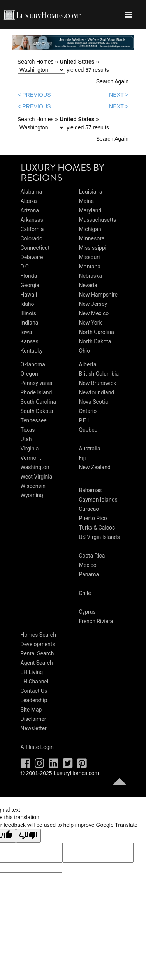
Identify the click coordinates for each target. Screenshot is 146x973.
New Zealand (95, 467)
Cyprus (87, 612)
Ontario (88, 411)
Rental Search (37, 653)
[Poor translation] (28, 836)
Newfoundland (96, 392)
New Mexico (94, 313)
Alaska (29, 201)
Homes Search (38, 635)
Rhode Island (36, 392)
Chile (85, 593)
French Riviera (96, 621)
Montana (89, 266)
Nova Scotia (93, 402)
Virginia (30, 448)
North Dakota (95, 341)
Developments (38, 644)
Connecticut (35, 248)
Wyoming (32, 495)
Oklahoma (33, 364)
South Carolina (38, 402)
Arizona (30, 210)
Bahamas (90, 490)
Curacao (89, 509)
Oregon (29, 374)
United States (77, 61)
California (32, 229)
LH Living (32, 672)
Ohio (84, 351)
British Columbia (99, 374)
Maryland (90, 210)
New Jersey (93, 304)
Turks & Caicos (97, 527)
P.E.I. (84, 420)
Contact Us (34, 691)
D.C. (25, 266)
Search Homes (36, 61)
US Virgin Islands (99, 537)
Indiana (30, 323)
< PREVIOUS (34, 95)
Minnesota (92, 238)
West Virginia (37, 476)
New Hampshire (98, 294)
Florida (29, 276)
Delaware (32, 257)
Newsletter (34, 728)
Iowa (26, 332)
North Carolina (96, 332)
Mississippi (92, 248)
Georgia (30, 285)
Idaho (27, 304)
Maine (86, 201)
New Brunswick (97, 383)
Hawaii (29, 294)
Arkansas (32, 220)
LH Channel (35, 681)
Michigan (90, 229)
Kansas (30, 341)
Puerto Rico (93, 518)
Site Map (31, 709)
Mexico (88, 565)
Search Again (112, 81)
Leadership (34, 700)
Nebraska (90, 276)
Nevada (88, 285)
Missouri (89, 257)
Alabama (31, 192)
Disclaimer (33, 719)
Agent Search (37, 663)
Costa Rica (92, 556)
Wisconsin (33, 486)
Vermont (31, 458)
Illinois (28, 313)
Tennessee (34, 420)
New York (90, 323)
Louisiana (90, 192)
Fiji (82, 458)
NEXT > (118, 95)
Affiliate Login (37, 747)
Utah (26, 439)
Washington (35, 467)
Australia (89, 448)
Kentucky (32, 351)
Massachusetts (97, 220)
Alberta (88, 364)
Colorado (31, 238)
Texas (28, 430)
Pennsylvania (37, 383)
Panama (89, 574)
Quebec (88, 430)
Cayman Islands (98, 499)
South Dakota (37, 411)
